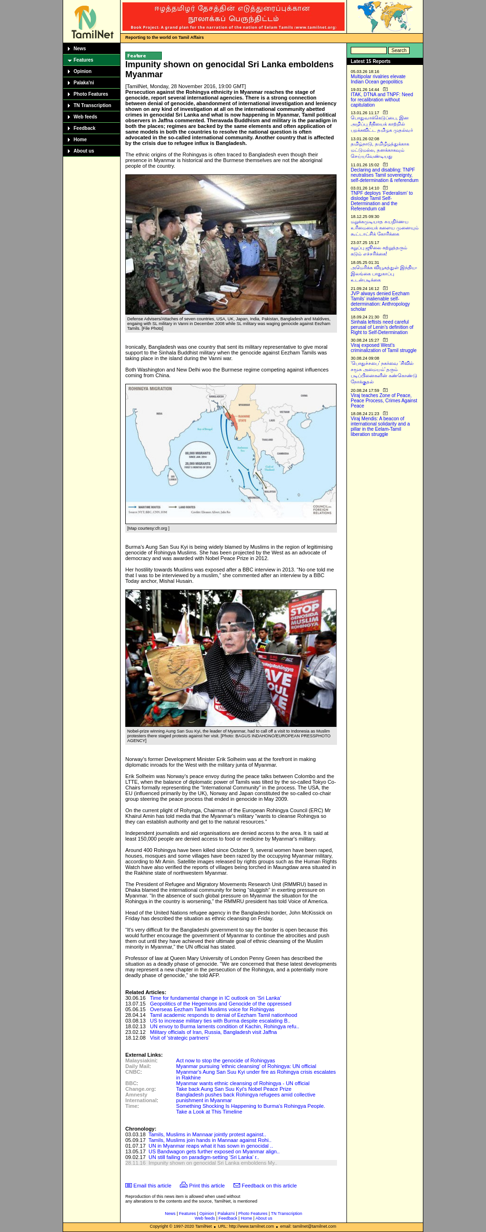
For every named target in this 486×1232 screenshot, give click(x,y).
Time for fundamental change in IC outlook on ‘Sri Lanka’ (215, 998)
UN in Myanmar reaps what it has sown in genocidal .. (211, 1146)
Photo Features (91, 94)
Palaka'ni (84, 82)
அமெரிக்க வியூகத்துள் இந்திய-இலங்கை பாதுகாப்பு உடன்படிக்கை (384, 273)
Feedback (84, 128)
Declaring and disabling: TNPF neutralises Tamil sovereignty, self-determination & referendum (385, 175)
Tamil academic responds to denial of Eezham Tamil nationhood (223, 1015)
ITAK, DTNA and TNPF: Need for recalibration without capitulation (382, 100)
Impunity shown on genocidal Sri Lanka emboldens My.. (213, 1163)
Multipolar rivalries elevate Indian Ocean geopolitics (378, 79)
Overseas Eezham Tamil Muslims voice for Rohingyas (212, 1009)
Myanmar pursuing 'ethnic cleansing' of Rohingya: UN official (246, 1066)
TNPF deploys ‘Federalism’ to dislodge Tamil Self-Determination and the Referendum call (382, 200)
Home (80, 139)
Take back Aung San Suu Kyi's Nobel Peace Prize (233, 1089)
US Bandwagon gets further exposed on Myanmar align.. (214, 1151)
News (80, 48)
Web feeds (85, 116)
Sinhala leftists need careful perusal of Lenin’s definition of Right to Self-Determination (382, 327)
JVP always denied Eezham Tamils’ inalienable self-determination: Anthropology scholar (380, 301)
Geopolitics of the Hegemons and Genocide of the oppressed (220, 1003)
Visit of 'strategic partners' (179, 1038)
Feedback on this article (269, 1185)
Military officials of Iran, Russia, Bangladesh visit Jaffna (213, 1032)
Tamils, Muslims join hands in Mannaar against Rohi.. (210, 1140)
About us (84, 151)
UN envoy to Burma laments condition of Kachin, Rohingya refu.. (224, 1026)
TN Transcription (92, 105)
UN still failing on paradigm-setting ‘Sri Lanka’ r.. (204, 1157)
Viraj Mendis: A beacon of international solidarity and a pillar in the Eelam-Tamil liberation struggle (380, 426)
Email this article (152, 1185)
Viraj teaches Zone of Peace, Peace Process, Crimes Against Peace (384, 400)
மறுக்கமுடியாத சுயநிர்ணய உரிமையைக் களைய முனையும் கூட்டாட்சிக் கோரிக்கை (385, 227)
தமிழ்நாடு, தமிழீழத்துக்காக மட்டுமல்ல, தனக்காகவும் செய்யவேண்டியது (380, 150)
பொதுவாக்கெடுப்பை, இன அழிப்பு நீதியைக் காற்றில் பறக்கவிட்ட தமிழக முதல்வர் (382, 124)
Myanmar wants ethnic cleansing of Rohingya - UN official (242, 1083)
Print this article (207, 1185)
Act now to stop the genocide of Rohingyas (225, 1060)
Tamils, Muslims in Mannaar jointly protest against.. (207, 1134)
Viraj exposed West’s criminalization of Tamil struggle (384, 348)
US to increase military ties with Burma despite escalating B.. (220, 1021)
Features (83, 60)
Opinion (83, 71)
